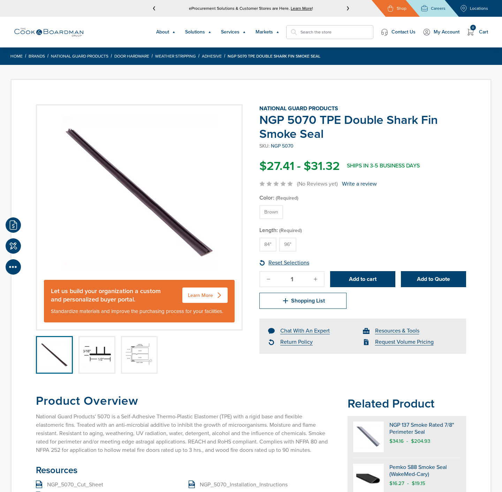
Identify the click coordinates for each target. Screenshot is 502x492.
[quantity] (292, 279)
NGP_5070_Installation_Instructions (244, 484)
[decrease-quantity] (268, 279)
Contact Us (398, 32)
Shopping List (303, 301)
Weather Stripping (175, 56)
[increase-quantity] (315, 279)
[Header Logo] (49, 32)
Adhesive (212, 56)
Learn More (301, 8)
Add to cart (362, 279)
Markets (267, 32)
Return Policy (296, 342)
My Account (441, 32)
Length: (280, 230)
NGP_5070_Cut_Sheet (75, 484)
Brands (37, 56)
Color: (278, 198)
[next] (348, 8)
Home (16, 56)
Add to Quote (433, 279)
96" (287, 244)
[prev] (154, 8)
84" (268, 244)
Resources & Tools (397, 331)
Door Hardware (131, 56)
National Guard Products (79, 56)
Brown (271, 212)
